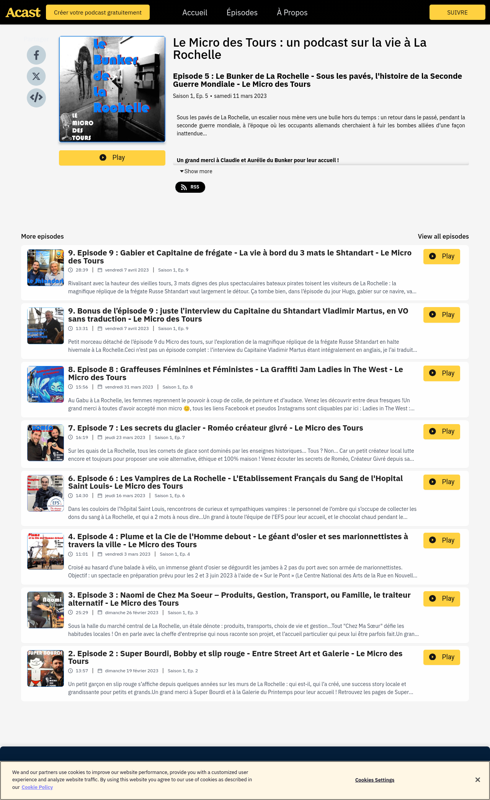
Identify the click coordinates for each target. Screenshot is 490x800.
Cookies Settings (374, 784)
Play (112, 157)
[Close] (477, 784)
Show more (195, 171)
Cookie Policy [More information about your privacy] (37, 792)
